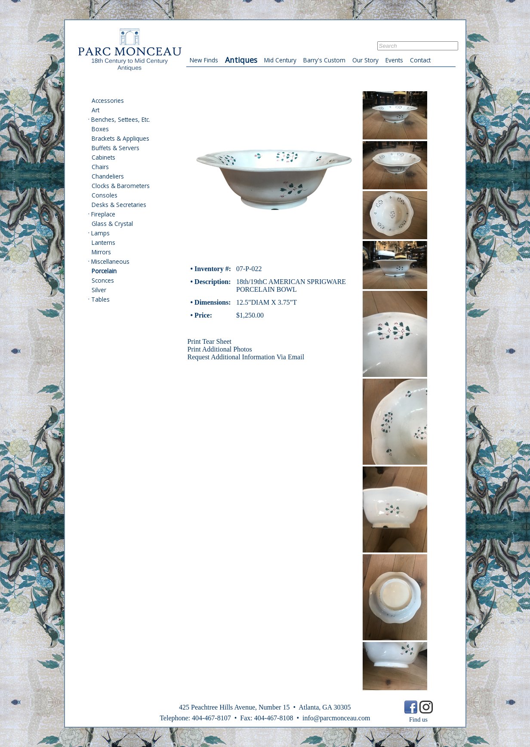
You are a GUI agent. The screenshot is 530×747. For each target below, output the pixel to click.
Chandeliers (108, 176)
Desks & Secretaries (119, 205)
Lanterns (103, 242)
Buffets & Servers (115, 148)
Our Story (365, 60)
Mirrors (101, 252)
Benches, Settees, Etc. (120, 119)
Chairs (100, 167)
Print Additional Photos (220, 349)
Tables (100, 299)
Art (95, 110)
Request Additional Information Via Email (246, 357)
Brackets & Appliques (120, 138)
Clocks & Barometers (121, 186)
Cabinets (103, 157)
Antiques (241, 60)
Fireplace (103, 214)
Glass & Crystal (112, 223)
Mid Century (280, 60)
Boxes (100, 129)
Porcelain (104, 271)
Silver (99, 290)
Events (394, 60)
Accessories (108, 100)
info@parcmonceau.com (336, 718)
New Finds (204, 60)
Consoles (104, 195)
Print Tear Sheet (210, 341)
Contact (420, 60)
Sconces (103, 280)
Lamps (100, 233)
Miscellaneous (110, 261)
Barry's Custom (324, 60)
